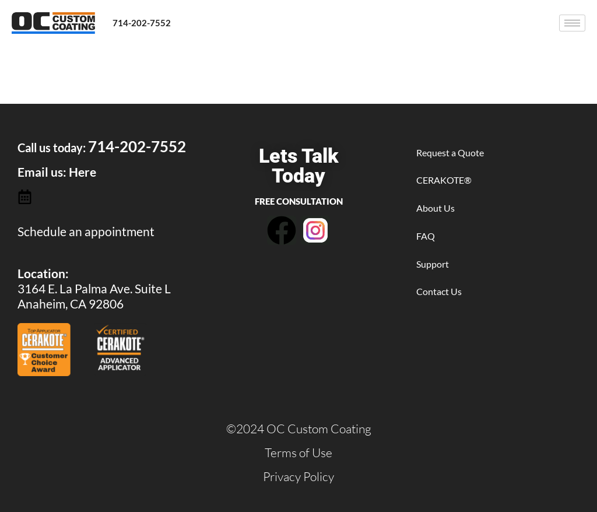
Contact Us (439, 291)
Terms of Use (298, 452)
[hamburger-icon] (572, 23)
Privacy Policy (298, 476)
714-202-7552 (142, 22)
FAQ (425, 235)
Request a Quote (450, 152)
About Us (435, 207)
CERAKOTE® (444, 179)
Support (432, 263)
